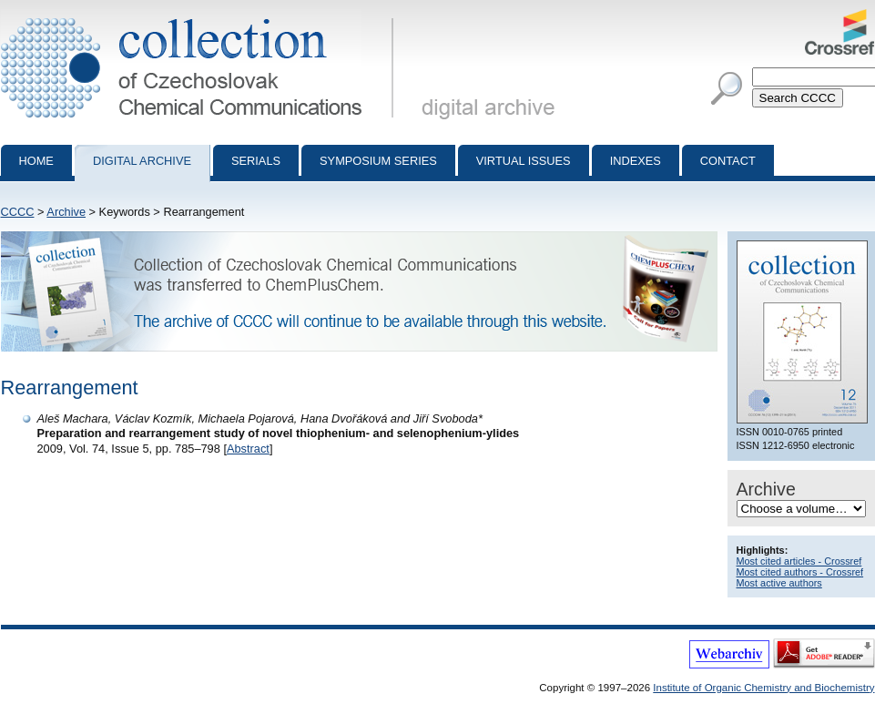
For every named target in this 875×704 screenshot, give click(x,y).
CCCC (18, 212)
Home (36, 161)
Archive (66, 212)
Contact (728, 161)
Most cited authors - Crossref (800, 571)
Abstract (248, 448)
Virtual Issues (523, 161)
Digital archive (142, 161)
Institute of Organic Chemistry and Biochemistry (763, 687)
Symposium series (378, 161)
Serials (255, 161)
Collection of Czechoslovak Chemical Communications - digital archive (201, 16)
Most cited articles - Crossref (799, 561)
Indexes (635, 161)
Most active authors (779, 582)
